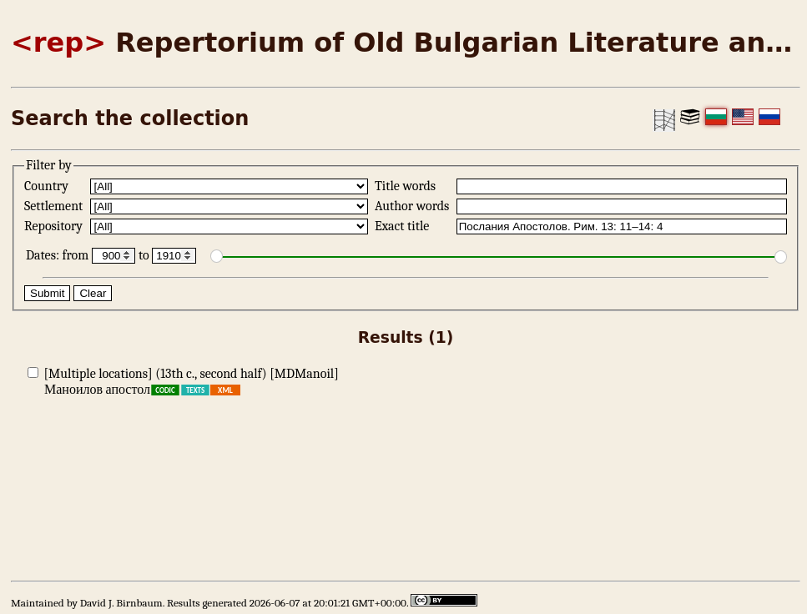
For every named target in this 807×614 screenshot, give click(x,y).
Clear (92, 293)
